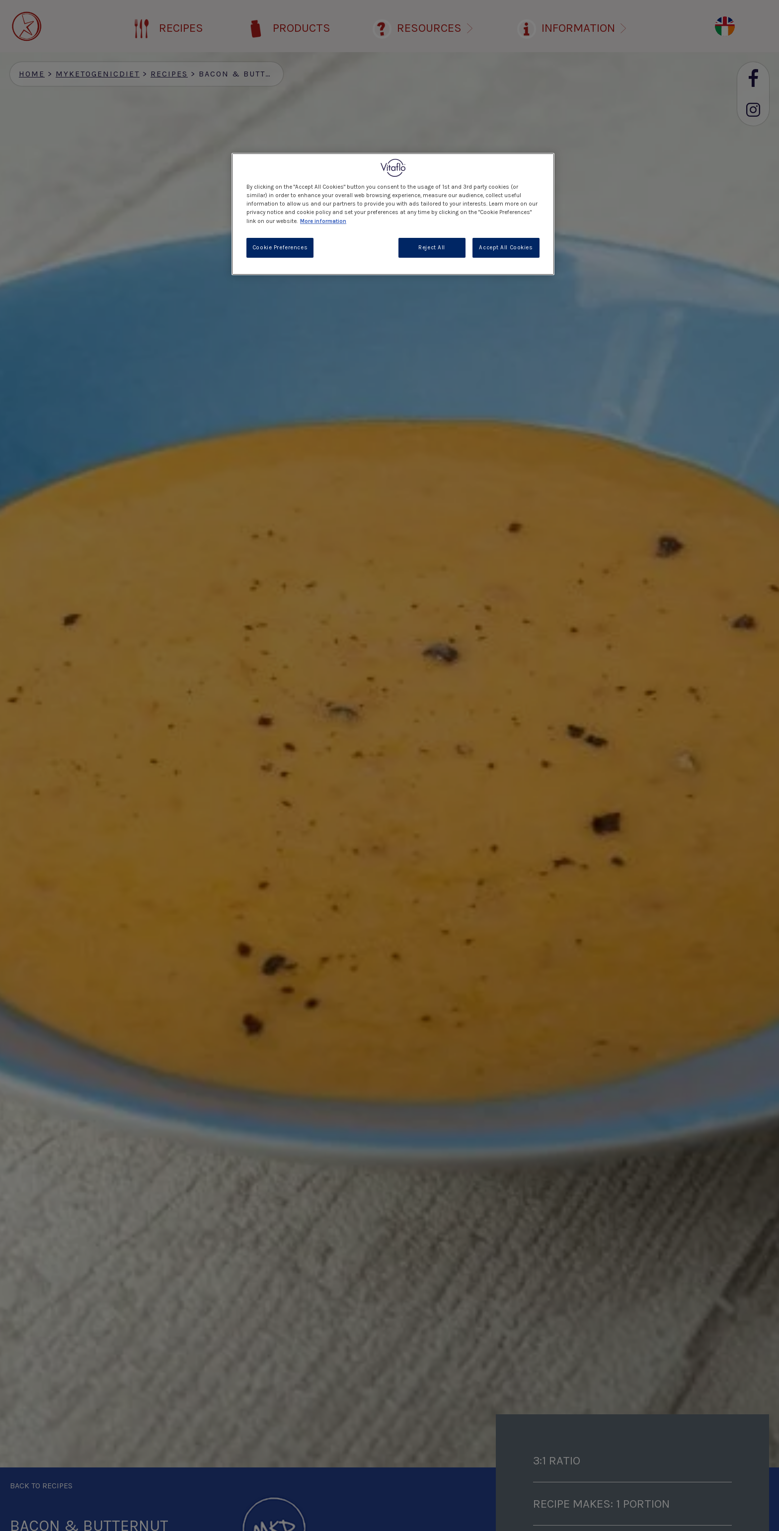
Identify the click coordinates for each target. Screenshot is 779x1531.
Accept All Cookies (506, 247)
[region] (393, 214)
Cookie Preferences (280, 247)
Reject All (431, 247)
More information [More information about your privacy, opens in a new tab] (323, 221)
